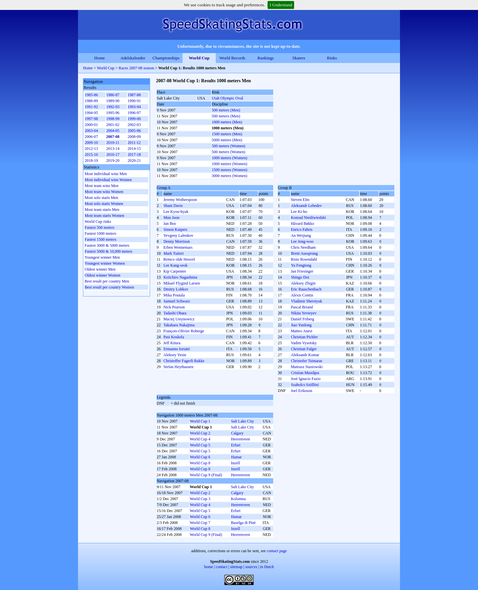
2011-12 (134, 142)
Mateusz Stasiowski (307, 366)
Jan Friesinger (302, 271)
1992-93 (113, 106)
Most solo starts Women (104, 203)
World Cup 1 (200, 421)
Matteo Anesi (301, 331)
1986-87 (113, 95)
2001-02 (113, 124)
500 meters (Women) (228, 146)
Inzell (235, 463)
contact (221, 566)
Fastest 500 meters (99, 227)
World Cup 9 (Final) (206, 475)
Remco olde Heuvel (179, 259)
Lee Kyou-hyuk (176, 211)
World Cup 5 (200, 445)
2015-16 (91, 154)
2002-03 (134, 124)
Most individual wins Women (108, 179)
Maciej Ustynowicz (179, 319)
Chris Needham (303, 247)
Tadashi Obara (174, 313)
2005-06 (134, 130)
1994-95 (91, 112)
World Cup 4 (200, 439)
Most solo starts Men (101, 197)
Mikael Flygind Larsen (181, 283)
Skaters (298, 57)
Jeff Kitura (171, 343)
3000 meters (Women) (229, 175)
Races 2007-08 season (136, 68)
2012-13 (91, 148)
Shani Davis (173, 205)
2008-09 (134, 136)
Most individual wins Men (106, 173)
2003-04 (91, 130)
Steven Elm (300, 199)
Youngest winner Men (102, 257)
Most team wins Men (102, 185)
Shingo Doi (300, 277)
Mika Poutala (174, 295)
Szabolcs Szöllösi (305, 384)
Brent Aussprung (304, 253)
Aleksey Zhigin (303, 283)
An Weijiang (301, 235)
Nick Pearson (174, 307)
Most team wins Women (104, 191)
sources (251, 566)
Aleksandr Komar (305, 355)
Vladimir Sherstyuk (306, 301)
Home (99, 57)
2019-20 (113, 160)
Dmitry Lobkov (175, 289)
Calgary (237, 433)
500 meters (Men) (226, 110)
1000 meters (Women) (229, 158)
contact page (277, 551)
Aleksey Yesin (174, 355)
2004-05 (113, 130)
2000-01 (91, 124)
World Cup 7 (200, 522)
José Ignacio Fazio (305, 378)
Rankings (265, 57)
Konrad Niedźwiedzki (308, 217)
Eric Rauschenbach (306, 289)
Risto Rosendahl (304, 259)
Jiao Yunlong (301, 325)
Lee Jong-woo (302, 241)
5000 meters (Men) (227, 140)
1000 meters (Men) (227, 122)
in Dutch (267, 566)
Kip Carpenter (174, 271)
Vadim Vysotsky (304, 343)
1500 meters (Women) (229, 169)
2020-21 (134, 160)
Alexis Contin (302, 295)
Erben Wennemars (178, 247)
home (208, 566)
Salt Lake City (242, 421)
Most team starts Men (102, 209)
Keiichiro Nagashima (180, 277)
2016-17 (113, 154)
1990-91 (134, 100)
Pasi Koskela (173, 337)
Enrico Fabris (301, 229)
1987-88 (134, 95)
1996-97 (134, 112)
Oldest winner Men (100, 269)
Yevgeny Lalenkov (178, 235)
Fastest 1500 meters (100, 239)
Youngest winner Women (105, 263)
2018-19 (91, 160)
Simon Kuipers (175, 229)
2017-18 (134, 154)
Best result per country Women (109, 287)
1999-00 (134, 118)
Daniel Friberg (302, 319)
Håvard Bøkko (302, 223)
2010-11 (113, 142)
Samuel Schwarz (176, 301)
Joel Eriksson (301, 390)
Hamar (236, 457)
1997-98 (91, 118)
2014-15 (134, 148)
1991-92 (91, 106)
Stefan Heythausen (178, 366)
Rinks (332, 57)
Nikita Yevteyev (303, 313)
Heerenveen (240, 439)
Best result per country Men (107, 281)
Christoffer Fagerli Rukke (183, 361)
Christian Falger (304, 349)
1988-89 (91, 100)
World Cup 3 (200, 498)
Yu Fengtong (301, 265)
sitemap (236, 566)
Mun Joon (171, 217)
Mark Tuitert (173, 253)
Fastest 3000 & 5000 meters (107, 245)
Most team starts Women (104, 215)
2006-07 (91, 136)
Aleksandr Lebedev (306, 205)
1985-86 (91, 95)
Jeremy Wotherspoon (180, 199)
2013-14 (113, 148)
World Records (232, 57)
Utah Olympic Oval (227, 98)
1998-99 (113, 118)
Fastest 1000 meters (100, 233)
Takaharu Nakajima (179, 325)
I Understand (281, 4)
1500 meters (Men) (227, 134)
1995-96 (113, 112)
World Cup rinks (98, 221)
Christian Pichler (304, 337)
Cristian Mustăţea (305, 372)
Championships (166, 57)
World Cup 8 (200, 463)
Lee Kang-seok (175, 265)
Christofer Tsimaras (306, 361)
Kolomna (238, 498)
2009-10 (91, 142)
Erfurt (236, 445)
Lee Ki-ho (299, 211)
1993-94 (134, 106)
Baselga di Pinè (243, 522)
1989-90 (113, 100)
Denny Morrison (176, 241)
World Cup (199, 57)
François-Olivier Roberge (183, 331)
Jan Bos (169, 223)
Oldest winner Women (102, 275)
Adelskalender (132, 57)
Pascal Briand (302, 307)
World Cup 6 (200, 457)
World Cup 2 (200, 433)
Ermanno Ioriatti (176, 349)
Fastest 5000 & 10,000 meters (108, 251)
